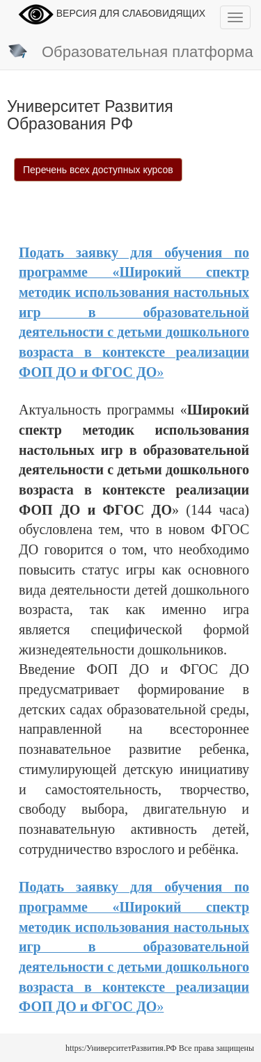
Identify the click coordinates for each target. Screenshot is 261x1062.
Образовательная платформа (130, 52)
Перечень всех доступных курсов (98, 169)
